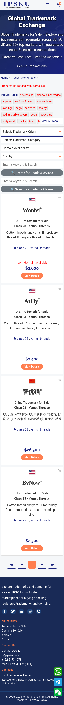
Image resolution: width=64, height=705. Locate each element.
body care (46, 114)
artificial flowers (24, 101)
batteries (30, 108)
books (22, 121)
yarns (34, 248)
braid (32, 121)
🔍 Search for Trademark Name (32, 189)
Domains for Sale (12, 630)
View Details (31, 275)
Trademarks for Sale (23, 77)
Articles (6, 635)
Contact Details (11, 650)
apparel (6, 101)
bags (19, 108)
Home (4, 77)
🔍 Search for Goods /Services (32, 173)
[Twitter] (13, 611)
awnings (7, 108)
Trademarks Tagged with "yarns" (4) (23, 86)
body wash (8, 121)
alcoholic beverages (49, 95)
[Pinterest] (38, 611)
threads (45, 248)
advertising (26, 95)
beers (34, 114)
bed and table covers (14, 114)
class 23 (22, 248)
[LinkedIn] (21, 611)
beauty (42, 108)
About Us (7, 639)
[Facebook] (4, 611)
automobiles (44, 101)
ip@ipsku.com (10, 655)
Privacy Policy (38, 700)
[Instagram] (30, 611)
